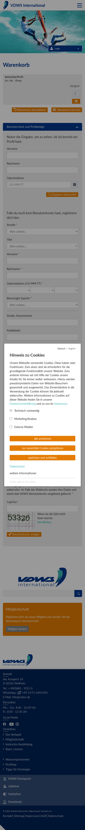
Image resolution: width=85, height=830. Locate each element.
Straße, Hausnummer (19, 315)
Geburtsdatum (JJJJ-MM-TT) (25, 283)
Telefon (11, 403)
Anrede (12, 224)
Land (10, 359)
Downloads (12, 802)
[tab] (42, 127)
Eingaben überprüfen (62, 194)
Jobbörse (11, 786)
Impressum (32, 816)
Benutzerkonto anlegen (24, 534)
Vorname (12, 148)
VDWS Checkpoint (17, 779)
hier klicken (44, 522)
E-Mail (11, 389)
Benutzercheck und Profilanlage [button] (42, 127)
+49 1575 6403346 (33, 692)
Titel (9, 239)
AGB (44, 816)
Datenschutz (56, 816)
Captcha (13, 502)
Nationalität (15, 374)
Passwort (13, 433)
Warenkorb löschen (66, 109)
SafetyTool (11, 794)
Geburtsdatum (15, 178)
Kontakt (8, 816)
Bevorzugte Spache (19, 298)
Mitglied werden (17, 629)
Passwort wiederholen (21, 447)
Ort (9, 345)
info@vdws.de (21, 697)
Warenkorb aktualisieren (30, 109)
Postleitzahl (13, 330)
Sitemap (19, 816)
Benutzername (16, 418)
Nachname (13, 163)
